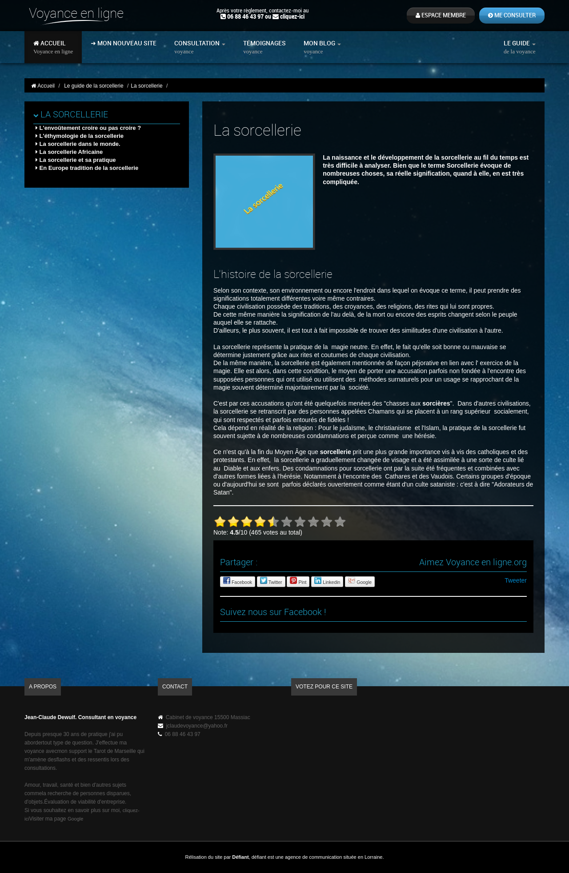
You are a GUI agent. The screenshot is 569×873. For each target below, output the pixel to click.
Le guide (520, 47)
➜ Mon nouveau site (123, 43)
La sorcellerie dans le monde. (78, 144)
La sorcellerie (70, 115)
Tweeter (516, 580)
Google (360, 581)
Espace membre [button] (441, 15)
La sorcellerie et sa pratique (76, 160)
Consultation (199, 47)
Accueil (53, 47)
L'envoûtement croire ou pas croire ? (88, 128)
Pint (298, 581)
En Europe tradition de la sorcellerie (87, 168)
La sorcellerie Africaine (69, 152)
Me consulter (512, 15)
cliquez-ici (292, 16)
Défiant (240, 857)
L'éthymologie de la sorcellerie (80, 136)
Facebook (237, 581)
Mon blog (322, 47)
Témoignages (264, 47)
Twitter (271, 581)
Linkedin (327, 581)
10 (340, 521)
